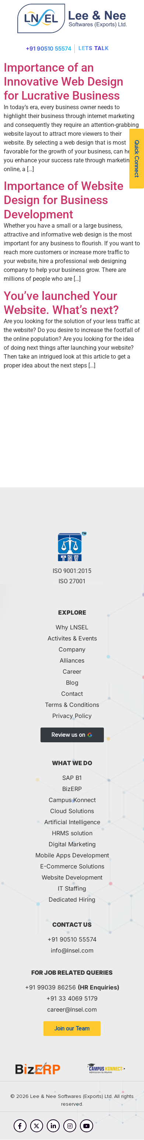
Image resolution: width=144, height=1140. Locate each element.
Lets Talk (93, 48)
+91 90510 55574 (48, 48)
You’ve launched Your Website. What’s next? (61, 303)
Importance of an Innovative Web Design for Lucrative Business (63, 82)
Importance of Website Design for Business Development (63, 200)
